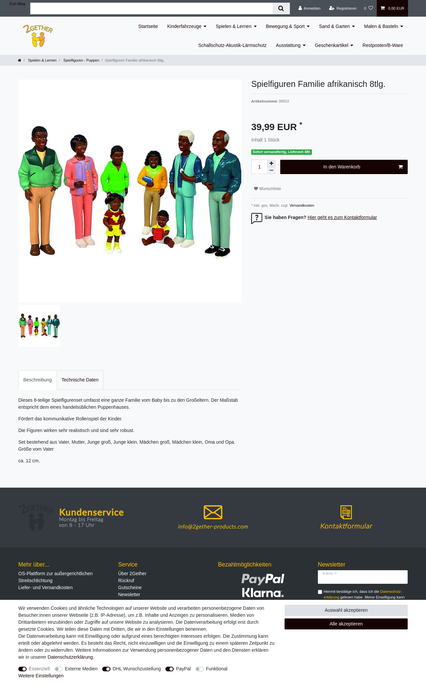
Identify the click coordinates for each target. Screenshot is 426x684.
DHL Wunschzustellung (137, 668)
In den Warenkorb (363, 167)
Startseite (148, 26)
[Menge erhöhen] (271, 163)
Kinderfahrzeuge (184, 26)
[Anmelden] (309, 8)
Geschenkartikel (331, 45)
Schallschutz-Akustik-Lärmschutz (232, 45)
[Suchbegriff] (151, 8)
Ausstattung (288, 45)
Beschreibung (37, 379)
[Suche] (281, 8)
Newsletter (129, 594)
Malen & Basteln (381, 26)
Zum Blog (17, 4)
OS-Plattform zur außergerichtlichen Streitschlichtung (55, 577)
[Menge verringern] (271, 170)
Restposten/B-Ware (382, 45)
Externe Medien (81, 668)
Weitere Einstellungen (41, 675)
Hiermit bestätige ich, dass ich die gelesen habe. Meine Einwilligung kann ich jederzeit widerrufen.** (364, 597)
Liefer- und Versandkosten (45, 587)
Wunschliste (267, 188)
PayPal (183, 668)
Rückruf (126, 580)
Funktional (217, 668)
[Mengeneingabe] (259, 167)
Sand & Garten (334, 26)
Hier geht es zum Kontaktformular (342, 217)
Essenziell (39, 668)
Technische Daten (80, 379)
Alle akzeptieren (346, 623)
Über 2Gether (132, 573)
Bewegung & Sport (285, 26)
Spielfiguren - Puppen (80, 60)
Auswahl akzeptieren (345, 610)
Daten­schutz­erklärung (70, 657)
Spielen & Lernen (233, 26)
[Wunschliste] (368, 8)
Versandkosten (301, 205)
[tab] (37, 380)
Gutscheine (130, 587)
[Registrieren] (342, 8)
